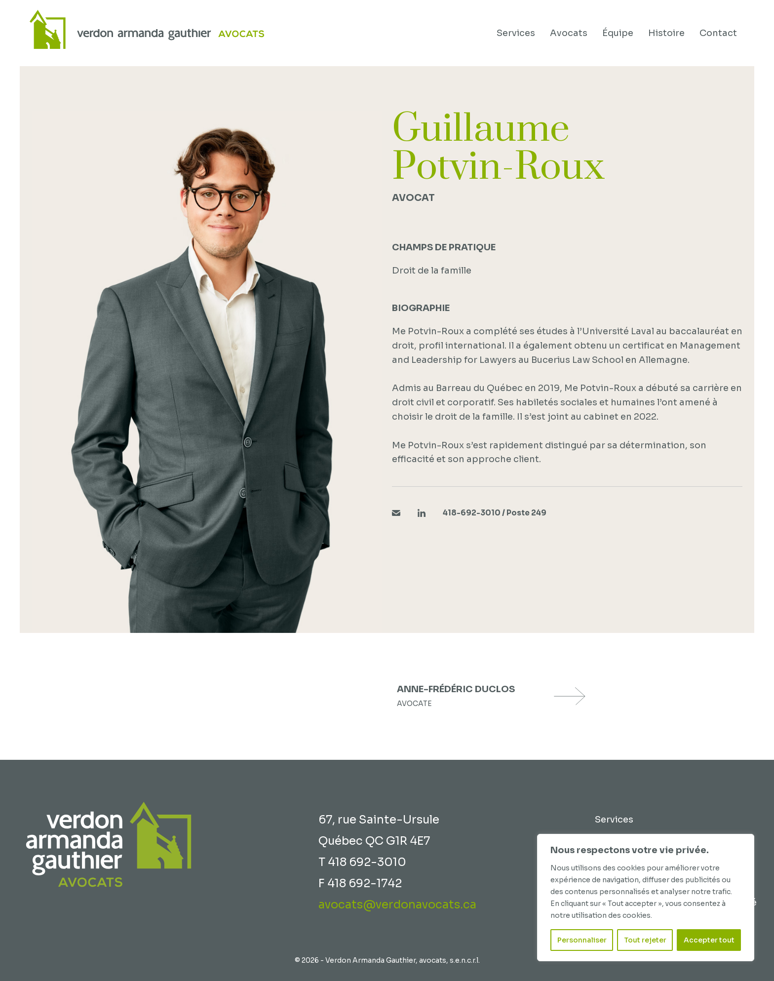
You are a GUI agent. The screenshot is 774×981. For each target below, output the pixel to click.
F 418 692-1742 (360, 883)
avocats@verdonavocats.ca (397, 905)
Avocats (568, 33)
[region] (645, 897)
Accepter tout (709, 940)
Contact (718, 33)
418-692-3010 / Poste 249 (494, 512)
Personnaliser (582, 940)
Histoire (666, 33)
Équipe (617, 33)
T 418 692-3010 (362, 862)
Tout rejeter (645, 940)
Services (516, 33)
